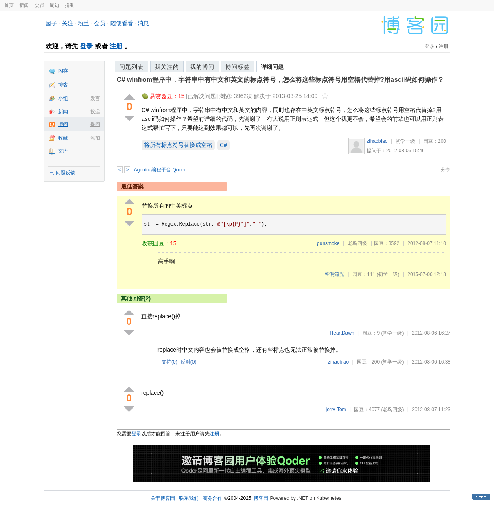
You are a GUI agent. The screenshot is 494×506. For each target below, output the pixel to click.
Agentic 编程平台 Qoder (160, 170)
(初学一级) (387, 274)
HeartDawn (342, 333)
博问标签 (237, 67)
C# (223, 145)
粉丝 (83, 23)
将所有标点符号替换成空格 (178, 145)
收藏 (63, 138)
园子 (51, 23)
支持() (169, 362)
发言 (95, 98)
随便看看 (121, 23)
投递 (95, 111)
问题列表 (131, 67)
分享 (445, 170)
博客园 (261, 498)
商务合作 (212, 498)
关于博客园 (163, 498)
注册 (115, 46)
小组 (63, 98)
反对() (189, 362)
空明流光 (334, 274)
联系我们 (189, 498)
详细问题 (272, 67)
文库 (63, 151)
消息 (143, 23)
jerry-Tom (336, 409)
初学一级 (405, 141)
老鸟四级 (357, 243)
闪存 (63, 71)
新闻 (24, 5)
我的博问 (202, 67)
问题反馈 (65, 172)
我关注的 (167, 67)
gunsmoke (328, 243)
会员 (39, 5)
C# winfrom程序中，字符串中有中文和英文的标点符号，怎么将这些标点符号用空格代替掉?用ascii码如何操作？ (280, 79)
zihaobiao (377, 141)
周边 (54, 5)
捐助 (69, 5)
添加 (95, 138)
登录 (86, 46)
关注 (67, 23)
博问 (63, 124)
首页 (9, 5)
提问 (95, 124)
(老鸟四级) (392, 409)
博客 (63, 85)
